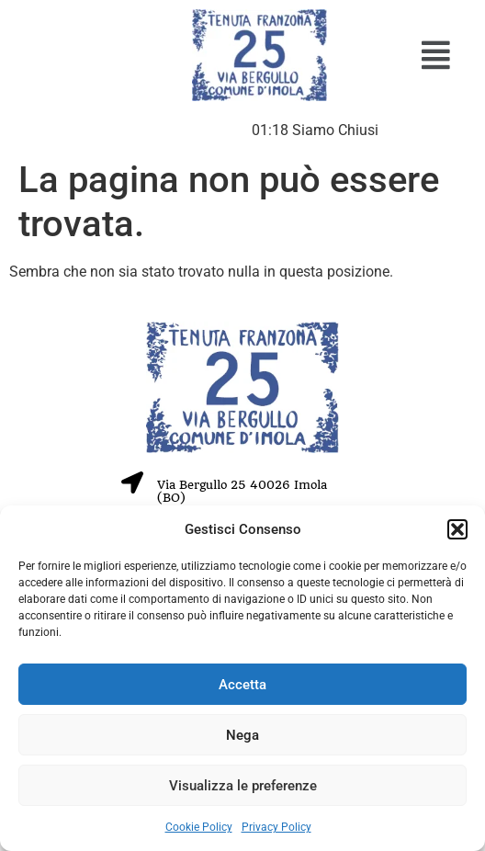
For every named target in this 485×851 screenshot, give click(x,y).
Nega (242, 735)
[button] (457, 529)
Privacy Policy (276, 827)
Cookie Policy (198, 827)
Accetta (242, 684)
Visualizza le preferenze (243, 785)
